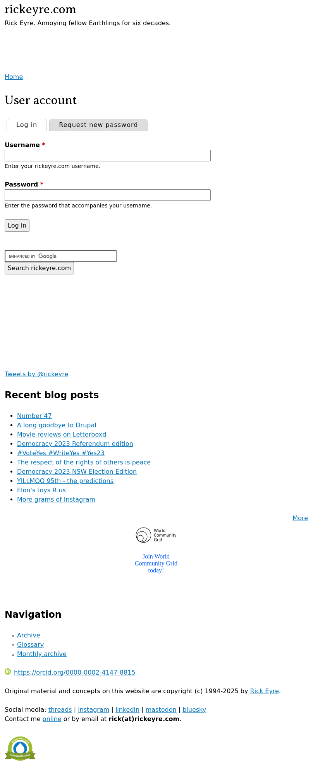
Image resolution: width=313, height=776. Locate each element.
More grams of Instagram (56, 499)
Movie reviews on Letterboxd (61, 434)
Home (14, 77)
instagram (93, 709)
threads (60, 709)
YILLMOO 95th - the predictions (65, 481)
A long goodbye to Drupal (56, 425)
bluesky (194, 709)
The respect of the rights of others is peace (84, 462)
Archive (28, 635)
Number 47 (34, 416)
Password (24, 184)
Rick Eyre (264, 691)
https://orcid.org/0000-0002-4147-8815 (70, 672)
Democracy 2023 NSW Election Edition (77, 471)
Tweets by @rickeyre (36, 374)
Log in (31, 123)
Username (25, 145)
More (300, 518)
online (52, 719)
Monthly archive (42, 654)
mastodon (161, 709)
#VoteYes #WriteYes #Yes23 (61, 453)
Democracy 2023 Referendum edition (75, 443)
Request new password (98, 124)
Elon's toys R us (41, 490)
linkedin (127, 709)
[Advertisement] (95, 39)
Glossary (30, 644)
